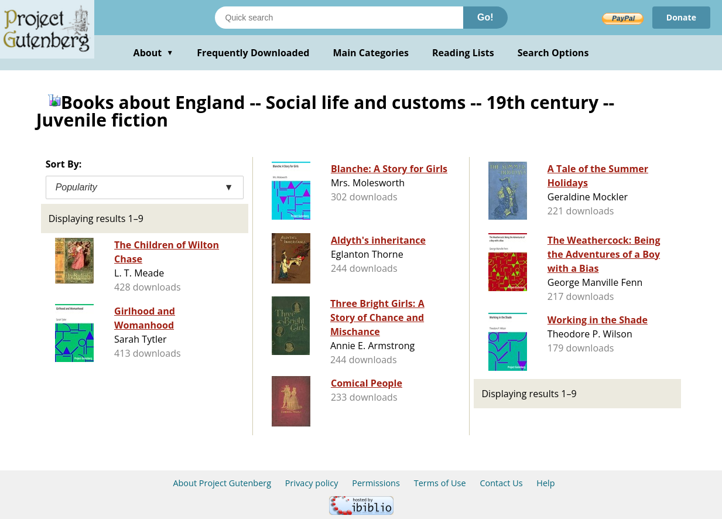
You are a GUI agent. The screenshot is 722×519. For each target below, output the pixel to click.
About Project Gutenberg (222, 483)
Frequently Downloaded (253, 52)
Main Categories (371, 52)
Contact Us (501, 483)
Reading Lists (463, 52)
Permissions (376, 483)
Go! (485, 17)
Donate (681, 17)
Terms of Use (440, 483)
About (154, 53)
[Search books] (339, 17)
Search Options (553, 52)
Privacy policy (311, 483)
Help (545, 483)
